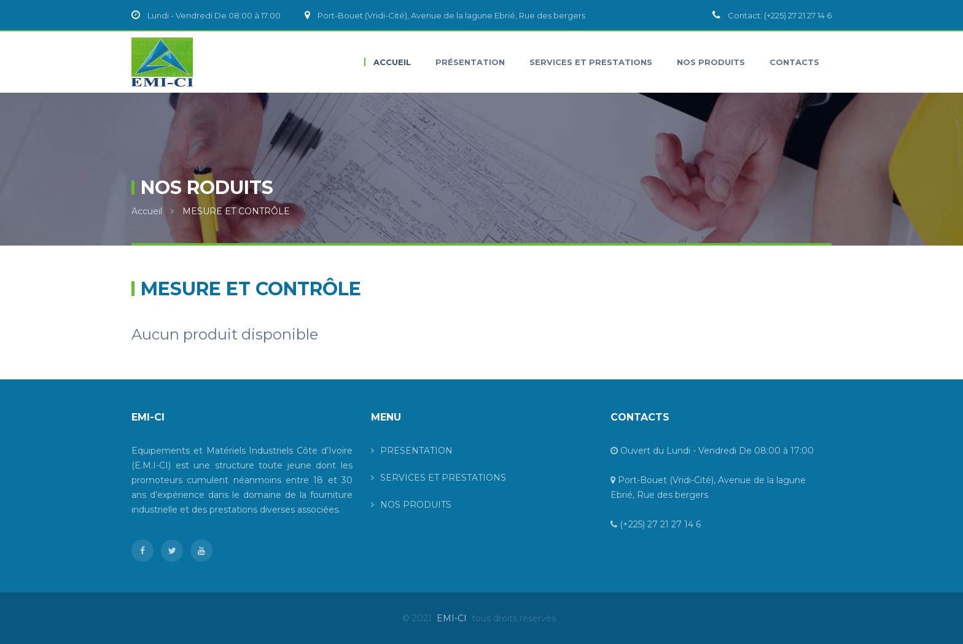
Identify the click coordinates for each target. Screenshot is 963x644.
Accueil (146, 211)
